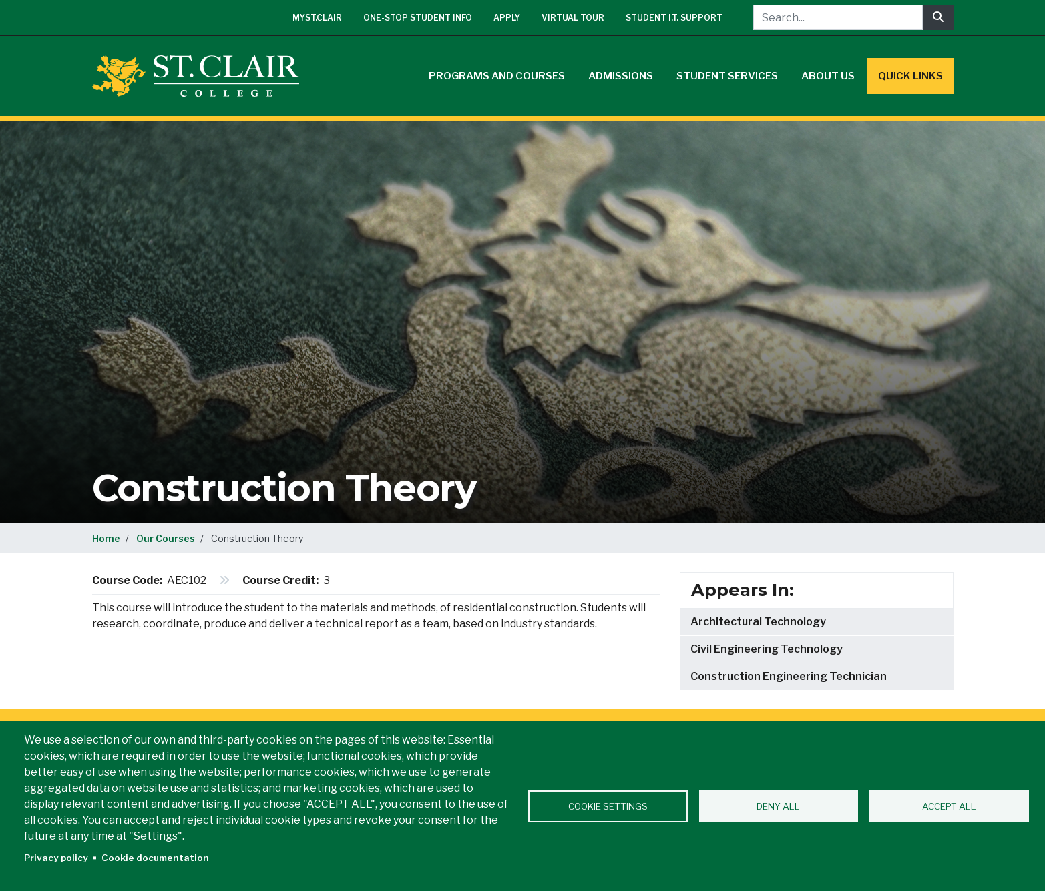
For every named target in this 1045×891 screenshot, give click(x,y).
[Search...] (838, 17)
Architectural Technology (758, 621)
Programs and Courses (497, 76)
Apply (506, 18)
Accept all (949, 806)
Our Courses (165, 538)
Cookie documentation (155, 857)
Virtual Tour (573, 18)
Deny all (778, 806)
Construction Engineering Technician (788, 676)
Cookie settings (608, 806)
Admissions (620, 76)
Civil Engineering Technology (766, 649)
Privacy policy (56, 857)
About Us (828, 76)
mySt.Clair (317, 18)
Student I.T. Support (674, 18)
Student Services (727, 76)
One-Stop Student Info (417, 18)
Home (106, 538)
